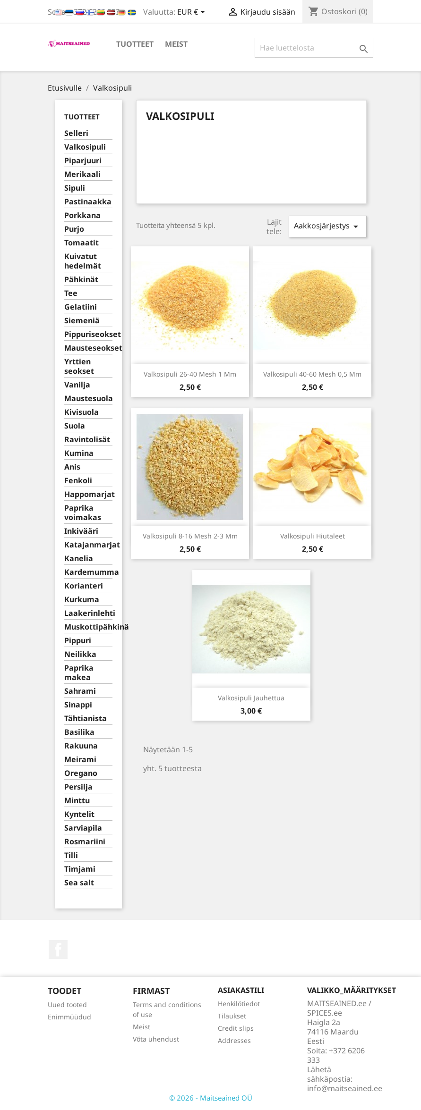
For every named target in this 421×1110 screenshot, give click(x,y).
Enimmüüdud (69, 1016)
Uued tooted (67, 1004)
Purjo (74, 229)
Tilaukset (232, 1015)
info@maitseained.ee (344, 1088)
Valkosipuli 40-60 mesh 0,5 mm (312, 374)
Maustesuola (88, 399)
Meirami (80, 760)
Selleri (76, 133)
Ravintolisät (87, 440)
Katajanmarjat (88, 545)
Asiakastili (241, 990)
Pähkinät (81, 280)
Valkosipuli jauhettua (251, 697)
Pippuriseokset (88, 334)
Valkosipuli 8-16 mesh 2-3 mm (190, 535)
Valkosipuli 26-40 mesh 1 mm (190, 374)
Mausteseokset (88, 348)
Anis (72, 467)
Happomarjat (88, 494)
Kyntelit (79, 814)
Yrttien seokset (79, 366)
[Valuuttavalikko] (192, 12)
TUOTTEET (135, 44)
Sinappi (78, 705)
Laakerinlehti (88, 613)
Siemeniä (82, 321)
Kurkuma (81, 600)
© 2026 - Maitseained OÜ (210, 1097)
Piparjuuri (83, 161)
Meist (176, 44)
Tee (70, 293)
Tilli (71, 855)
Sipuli (74, 188)
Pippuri (77, 641)
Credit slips (236, 1028)
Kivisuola (81, 412)
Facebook (58, 949)
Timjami (79, 869)
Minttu (77, 801)
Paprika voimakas (82, 512)
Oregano (80, 773)
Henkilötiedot (239, 1003)
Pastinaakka (88, 202)
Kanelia (78, 558)
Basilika (79, 732)
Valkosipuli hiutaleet (312, 535)
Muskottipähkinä (88, 627)
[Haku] (314, 48)
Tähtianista (85, 718)
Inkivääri (81, 531)
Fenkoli (78, 481)
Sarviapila (83, 828)
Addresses (234, 1040)
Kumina (79, 453)
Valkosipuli (85, 147)
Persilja (78, 787)
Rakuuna (81, 746)
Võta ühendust (156, 1038)
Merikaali (82, 174)
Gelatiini (80, 307)
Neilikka (80, 654)
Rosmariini (84, 842)
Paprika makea (79, 672)
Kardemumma (88, 572)
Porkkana (82, 215)
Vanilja (77, 385)
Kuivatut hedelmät (82, 261)
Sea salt (79, 883)
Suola (74, 426)
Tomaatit (81, 243)
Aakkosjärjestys (327, 226)
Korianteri (83, 586)
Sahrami (80, 691)
